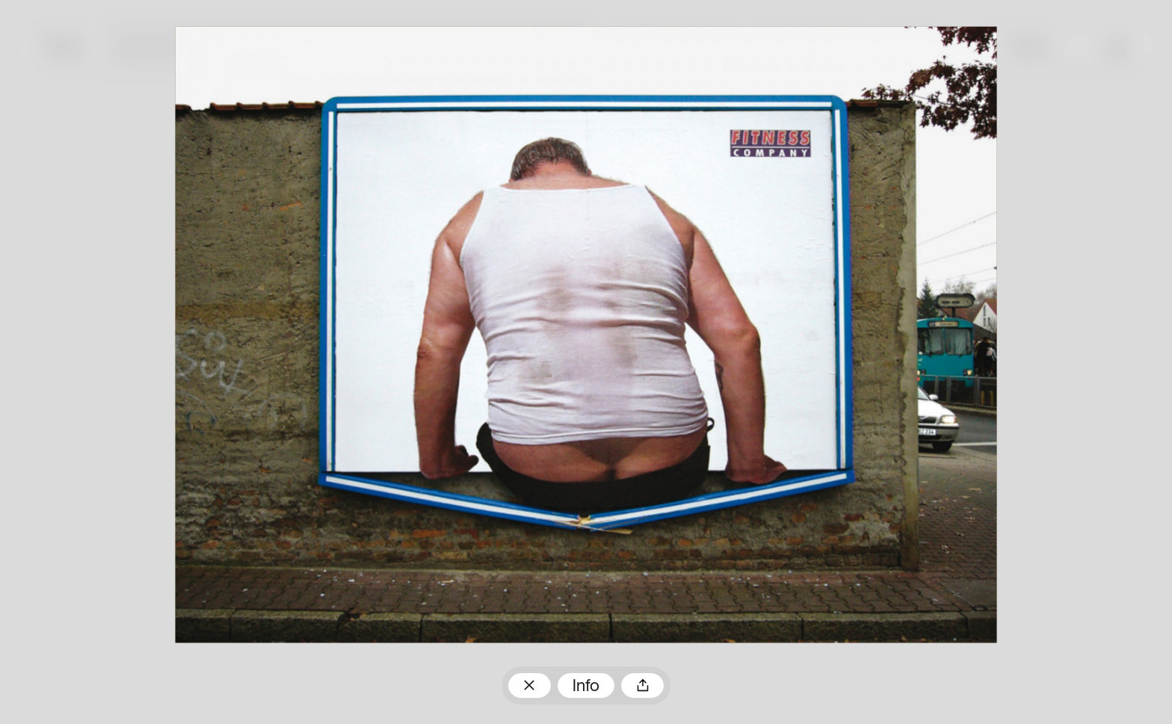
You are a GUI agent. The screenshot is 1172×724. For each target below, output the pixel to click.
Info (586, 687)
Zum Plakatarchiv (529, 685)
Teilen (642, 685)
